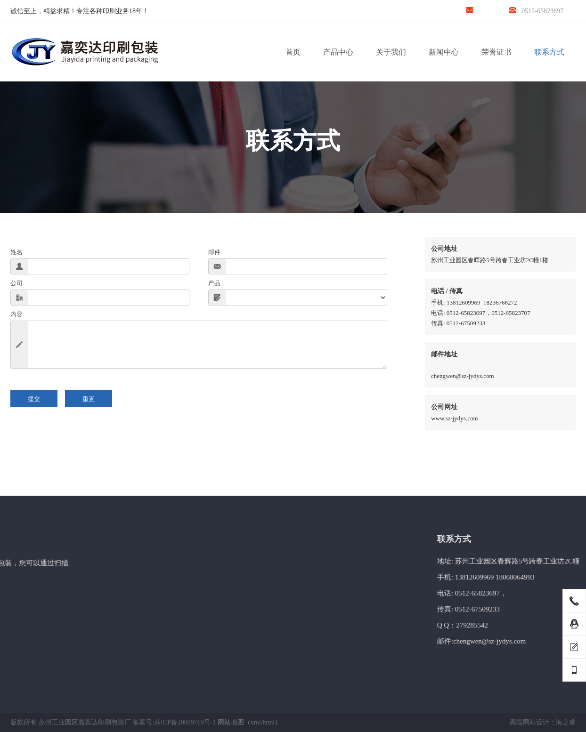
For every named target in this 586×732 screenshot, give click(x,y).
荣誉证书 (496, 52)
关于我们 (391, 52)
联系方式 (549, 52)
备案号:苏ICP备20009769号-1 (174, 722)
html (269, 722)
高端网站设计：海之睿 (543, 722)
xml (256, 722)
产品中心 (338, 52)
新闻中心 (444, 52)
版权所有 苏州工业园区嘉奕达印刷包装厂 (70, 722)
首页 (293, 52)
